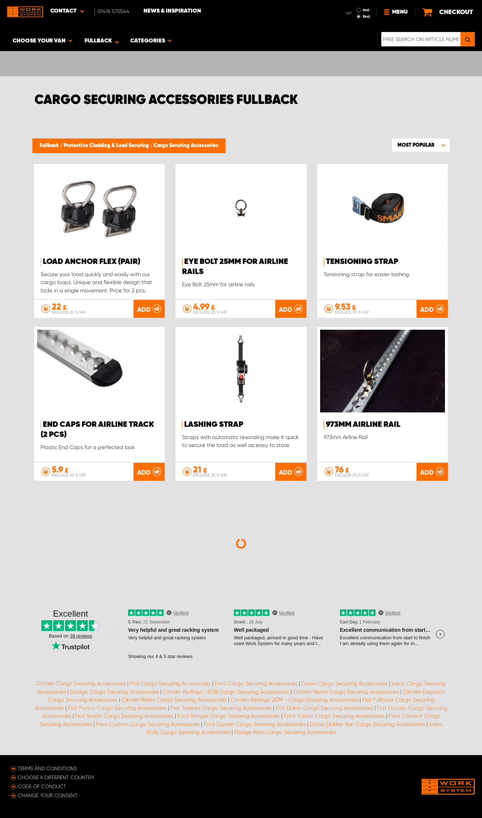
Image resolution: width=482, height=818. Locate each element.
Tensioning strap (362, 262)
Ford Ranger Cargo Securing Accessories (228, 716)
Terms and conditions (47, 768)
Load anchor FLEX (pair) (91, 262)
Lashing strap (213, 425)
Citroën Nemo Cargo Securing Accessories (346, 692)
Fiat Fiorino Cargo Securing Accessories (117, 708)
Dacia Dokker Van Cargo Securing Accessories (367, 724)
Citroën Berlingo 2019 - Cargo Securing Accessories (294, 699)
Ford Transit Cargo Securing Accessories (334, 716)
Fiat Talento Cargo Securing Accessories (221, 708)
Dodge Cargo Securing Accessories (114, 692)
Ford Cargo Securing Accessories (256, 683)
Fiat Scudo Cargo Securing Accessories (124, 716)
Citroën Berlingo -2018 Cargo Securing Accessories (226, 692)
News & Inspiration (172, 11)
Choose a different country (56, 777)
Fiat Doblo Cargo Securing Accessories (324, 708)
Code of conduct (42, 786)
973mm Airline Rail (363, 425)
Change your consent (48, 795)
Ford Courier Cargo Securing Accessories (255, 724)
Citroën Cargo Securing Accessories (81, 683)
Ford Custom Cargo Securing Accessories (148, 724)
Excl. (367, 16)
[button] (421, 144)
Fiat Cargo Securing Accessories (170, 683)
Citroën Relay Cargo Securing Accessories (174, 699)
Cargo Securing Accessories (186, 145)
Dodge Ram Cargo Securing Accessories (285, 732)
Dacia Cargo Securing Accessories (344, 683)
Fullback (50, 145)
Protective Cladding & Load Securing (107, 145)
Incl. (366, 10)
